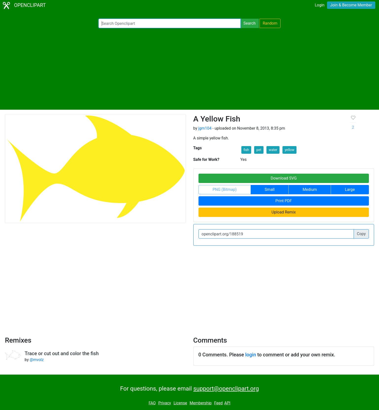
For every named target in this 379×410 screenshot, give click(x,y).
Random (270, 23)
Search (250, 23)
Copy (361, 233)
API (227, 403)
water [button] (273, 150)
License (180, 403)
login (250, 355)
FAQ (152, 403)
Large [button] (350, 189)
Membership (201, 403)
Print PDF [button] (283, 200)
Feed (218, 403)
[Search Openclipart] (170, 23)
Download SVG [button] (284, 178)
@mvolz (37, 359)
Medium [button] (310, 189)
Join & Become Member (351, 5)
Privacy (164, 403)
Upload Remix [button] (284, 212)
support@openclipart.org (226, 388)
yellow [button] (289, 150)
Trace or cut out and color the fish (62, 353)
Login (319, 5)
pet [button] (258, 150)
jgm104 (205, 128)
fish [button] (246, 150)
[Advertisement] (189, 68)
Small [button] (270, 189)
